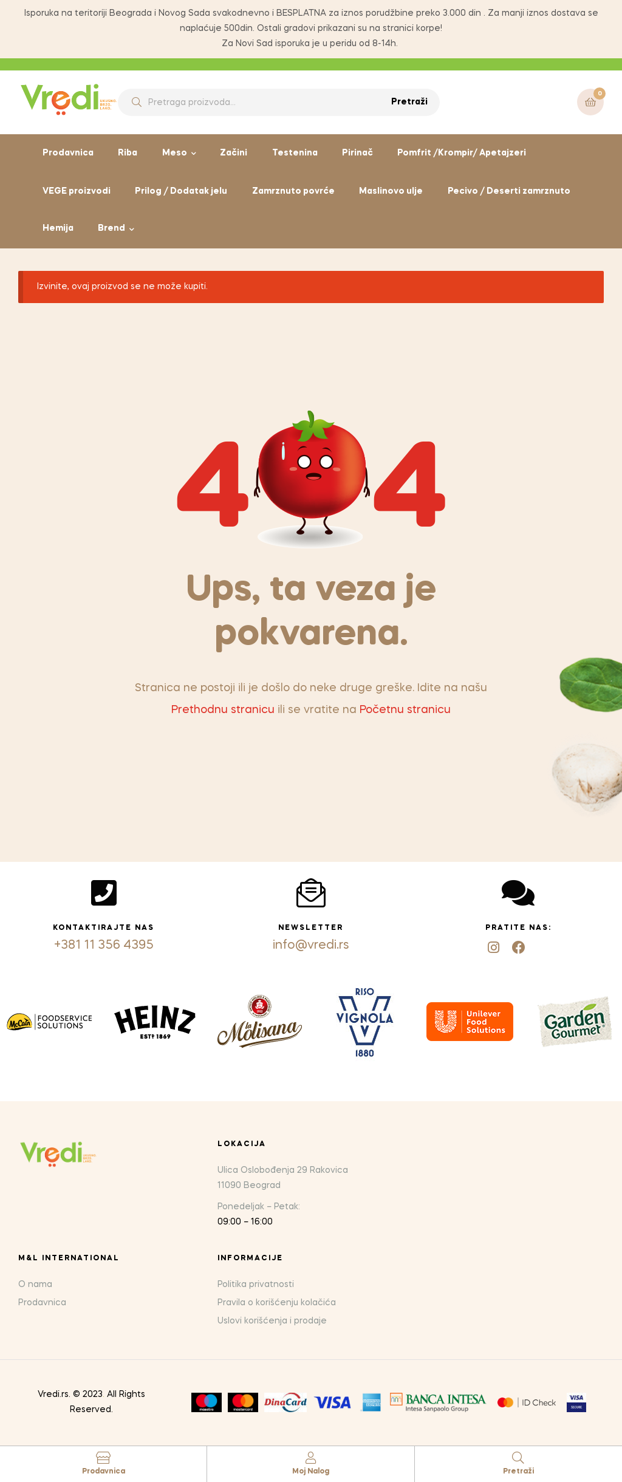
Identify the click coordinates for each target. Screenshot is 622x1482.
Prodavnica (68, 153)
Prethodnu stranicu (223, 710)
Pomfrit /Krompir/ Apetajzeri (461, 153)
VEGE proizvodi (77, 191)
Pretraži (409, 102)
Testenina (295, 153)
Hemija (58, 228)
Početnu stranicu (405, 710)
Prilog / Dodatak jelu (181, 191)
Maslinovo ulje (391, 191)
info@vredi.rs (311, 946)
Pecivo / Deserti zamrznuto (509, 191)
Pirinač (357, 153)
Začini (233, 153)
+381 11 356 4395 (104, 946)
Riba (127, 153)
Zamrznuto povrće (293, 191)
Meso (174, 153)
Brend (111, 228)
